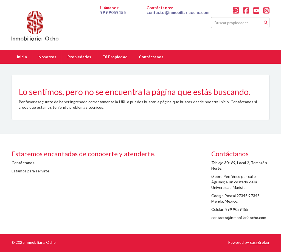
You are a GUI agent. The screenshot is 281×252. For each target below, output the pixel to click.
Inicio (22, 56)
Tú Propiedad (115, 56)
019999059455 (113, 17)
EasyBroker (259, 242)
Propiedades (79, 56)
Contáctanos (151, 56)
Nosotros (47, 56)
